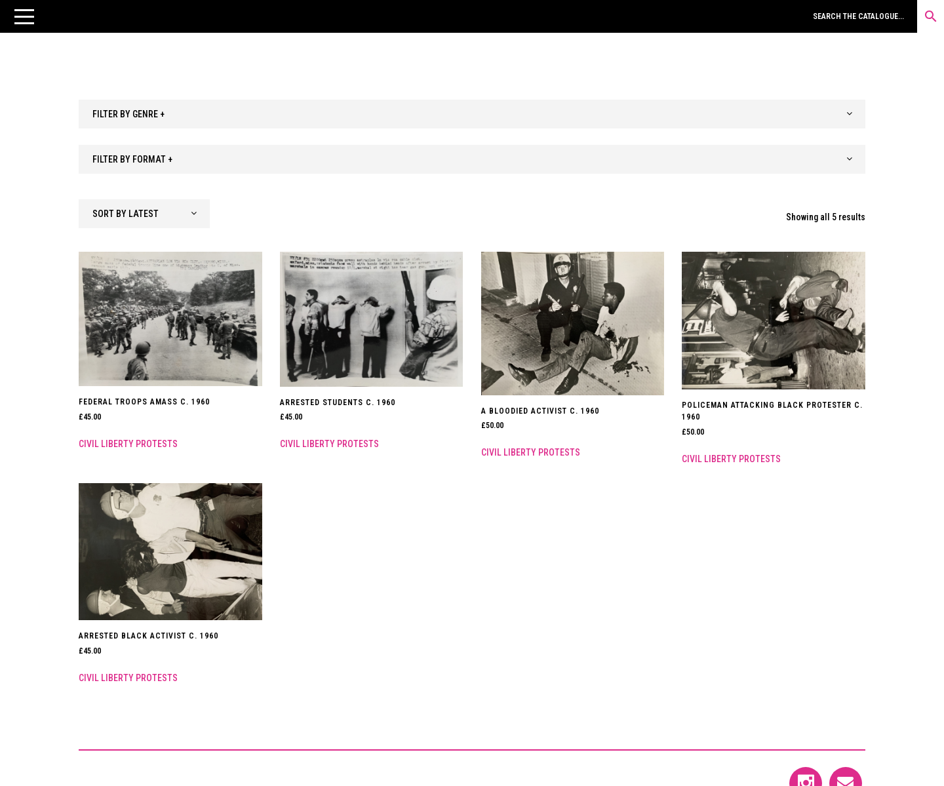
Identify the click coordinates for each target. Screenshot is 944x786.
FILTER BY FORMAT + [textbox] (132, 159)
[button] (24, 16)
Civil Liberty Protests (128, 444)
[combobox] (472, 114)
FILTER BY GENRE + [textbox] (128, 114)
